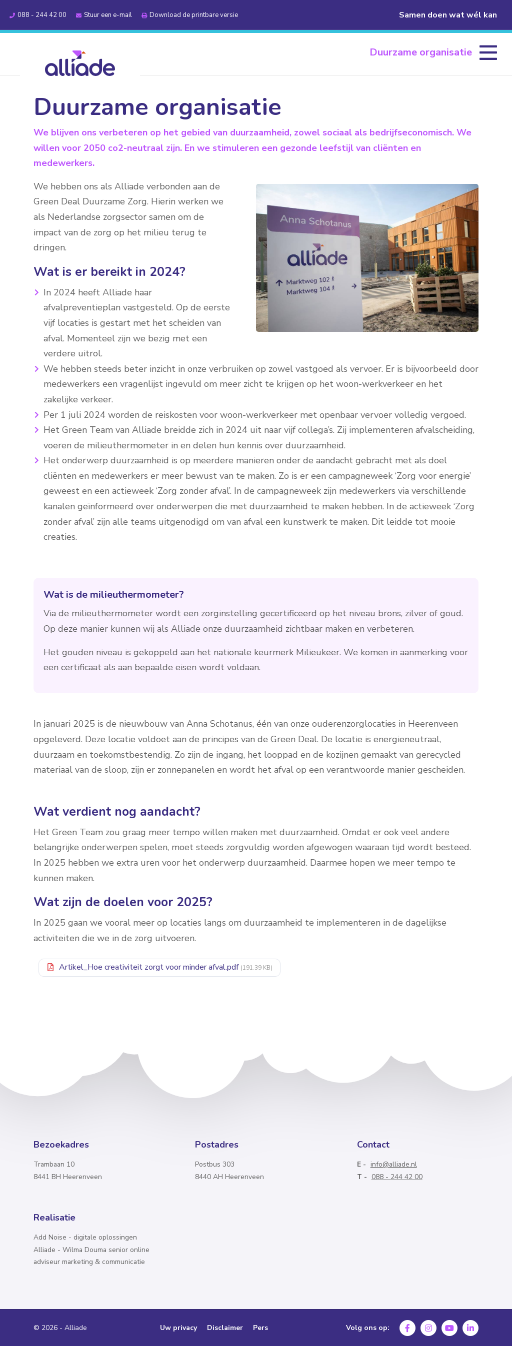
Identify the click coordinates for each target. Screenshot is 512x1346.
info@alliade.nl (393, 1164)
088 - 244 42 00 (397, 1177)
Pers (260, 1328)
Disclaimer (225, 1328)
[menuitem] (433, 52)
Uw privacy (178, 1328)
